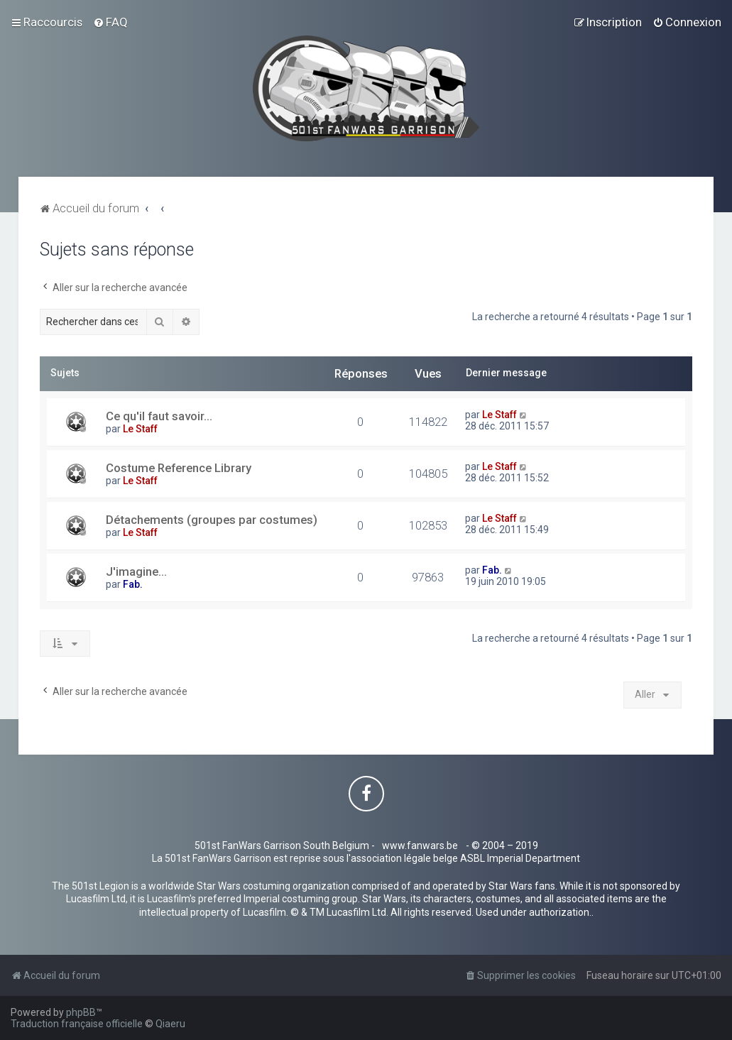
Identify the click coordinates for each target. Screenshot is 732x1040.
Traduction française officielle (77, 1023)
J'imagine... (136, 571)
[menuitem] (110, 22)
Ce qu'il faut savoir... (159, 416)
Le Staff (140, 428)
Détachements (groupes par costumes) (211, 520)
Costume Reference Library (178, 468)
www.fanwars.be (420, 845)
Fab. (133, 584)
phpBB (81, 1012)
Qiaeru (170, 1023)
